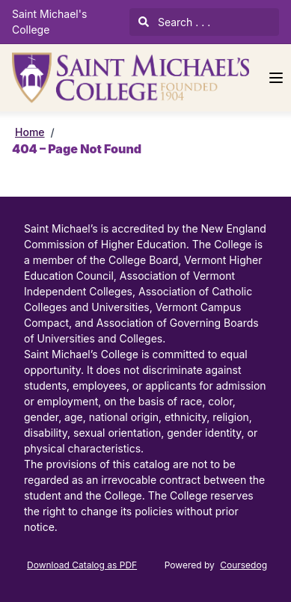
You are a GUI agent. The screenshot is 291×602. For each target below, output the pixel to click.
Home (30, 132)
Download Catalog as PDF (82, 565)
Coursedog (243, 565)
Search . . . (174, 22)
